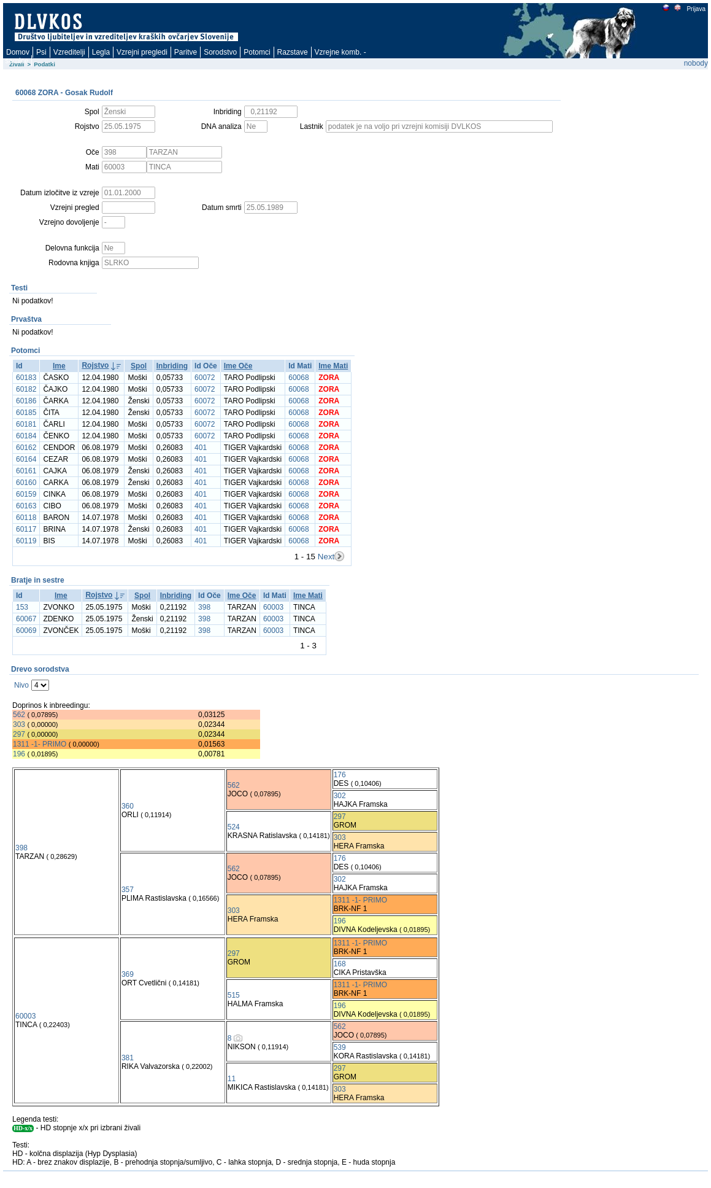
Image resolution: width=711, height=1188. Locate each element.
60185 (26, 412)
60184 (26, 436)
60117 (26, 529)
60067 (26, 619)
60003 (273, 607)
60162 (26, 447)
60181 (26, 424)
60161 (26, 471)
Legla (101, 52)
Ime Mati (333, 366)
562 (19, 714)
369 (127, 974)
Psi (41, 52)
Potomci (257, 52)
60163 (26, 506)
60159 (26, 494)
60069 (26, 630)
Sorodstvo (220, 52)
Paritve (185, 52)
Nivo (21, 685)
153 (22, 607)
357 (127, 889)
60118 (26, 517)
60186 (26, 401)
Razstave (292, 52)
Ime (59, 366)
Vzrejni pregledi (142, 52)
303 (19, 724)
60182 (26, 389)
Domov (17, 52)
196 (19, 754)
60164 (26, 459)
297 (19, 734)
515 (234, 995)
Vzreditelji (69, 52)
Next (326, 556)
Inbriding (172, 366)
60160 (26, 482)
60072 (204, 377)
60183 (26, 377)
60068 (298, 377)
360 (127, 806)
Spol (139, 366)
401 (200, 447)
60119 (26, 541)
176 (340, 775)
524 (234, 827)
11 (232, 1078)
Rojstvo (95, 365)
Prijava (695, 9)
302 (340, 795)
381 (127, 1058)
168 (340, 964)
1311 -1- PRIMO (39, 744)
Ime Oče (238, 366)
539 (340, 1047)
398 (204, 607)
